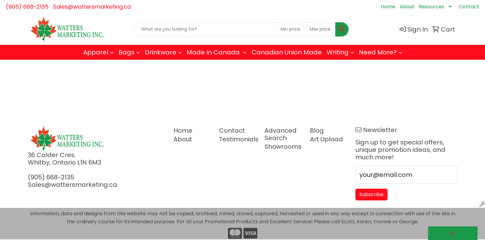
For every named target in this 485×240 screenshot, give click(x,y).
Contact (469, 6)
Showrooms (283, 146)
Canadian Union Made (286, 52)
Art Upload (326, 139)
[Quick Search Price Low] (292, 29)
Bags (126, 52)
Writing (338, 52)
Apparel (95, 52)
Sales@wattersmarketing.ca (92, 7)
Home (388, 6)
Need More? (378, 52)
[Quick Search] (205, 29)
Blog (317, 130)
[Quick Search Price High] (321, 29)
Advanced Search (280, 134)
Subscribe (371, 194)
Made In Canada (214, 52)
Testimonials (238, 139)
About (407, 6)
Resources (431, 6)
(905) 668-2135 (27, 7)
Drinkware (160, 52)
